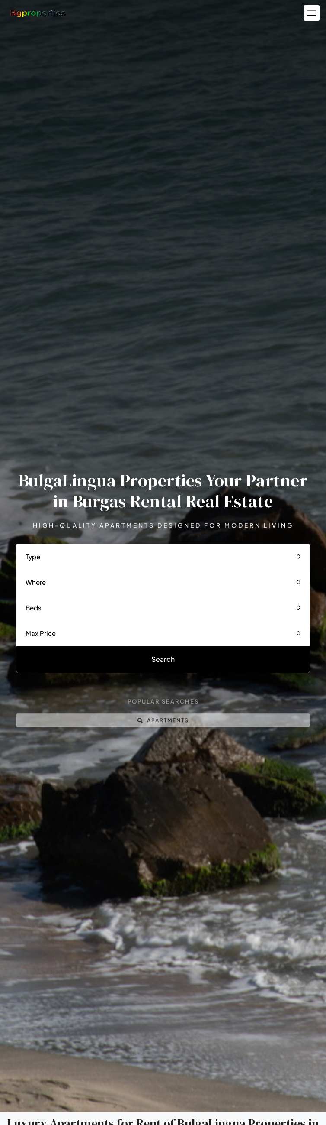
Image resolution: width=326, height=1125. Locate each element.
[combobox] (163, 561)
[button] (312, 13)
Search (163, 663)
